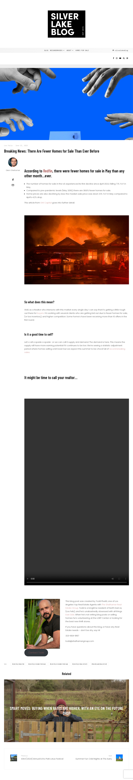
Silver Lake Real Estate (100, 664)
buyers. (40, 313)
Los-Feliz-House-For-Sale (37, 664)
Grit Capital (46, 202)
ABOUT (69, 50)
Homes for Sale (82, 50)
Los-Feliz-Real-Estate (80, 664)
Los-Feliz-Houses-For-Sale (59, 664)
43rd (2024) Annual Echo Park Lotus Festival (43, 757)
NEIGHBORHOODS (56, 50)
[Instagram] (116, 60)
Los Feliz (8, 145)
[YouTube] (120, 60)
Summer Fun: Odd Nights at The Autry (90, 757)
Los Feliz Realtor (18, 664)
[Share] (13, 180)
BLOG (46, 50)
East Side (69, 614)
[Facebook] (113, 60)
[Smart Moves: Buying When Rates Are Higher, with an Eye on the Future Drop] (66, 710)
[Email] (13, 185)
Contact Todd (36, 652)
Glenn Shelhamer (13, 170)
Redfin (47, 170)
